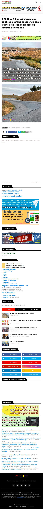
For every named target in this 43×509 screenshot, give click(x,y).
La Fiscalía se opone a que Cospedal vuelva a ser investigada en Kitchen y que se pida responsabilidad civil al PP (20, 434)
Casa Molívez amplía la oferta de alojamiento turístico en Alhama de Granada (23, 335)
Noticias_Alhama (16, 127)
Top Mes (8, 309)
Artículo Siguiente (35, 182)
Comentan (21, 309)
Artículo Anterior (6, 182)
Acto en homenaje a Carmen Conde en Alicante (16, 455)
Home (10, 506)
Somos (16, 506)
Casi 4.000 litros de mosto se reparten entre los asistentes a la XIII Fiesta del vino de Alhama (23, 328)
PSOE (23, 127)
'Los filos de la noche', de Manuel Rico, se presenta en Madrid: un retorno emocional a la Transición (20, 468)
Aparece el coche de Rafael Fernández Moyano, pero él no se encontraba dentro (25, 321)
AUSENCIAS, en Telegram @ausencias (12, 196)
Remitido (28, 127)
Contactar (23, 506)
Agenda (4, 192)
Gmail (9, 190)
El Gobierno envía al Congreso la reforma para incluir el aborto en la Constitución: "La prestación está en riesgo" (21, 439)
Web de (8, 292)
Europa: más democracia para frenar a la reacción (16, 458)
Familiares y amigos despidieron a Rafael (22, 313)
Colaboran (34, 309)
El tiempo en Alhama (7, 193)
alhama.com (21, 498)
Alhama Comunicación (22, 504)
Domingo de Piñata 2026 (17, 341)
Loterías (17, 193)
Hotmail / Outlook (17, 190)
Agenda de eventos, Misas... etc (15, 286)
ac (6, 16)
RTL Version (31, 506)
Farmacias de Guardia (13, 192)
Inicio (3, 16)
